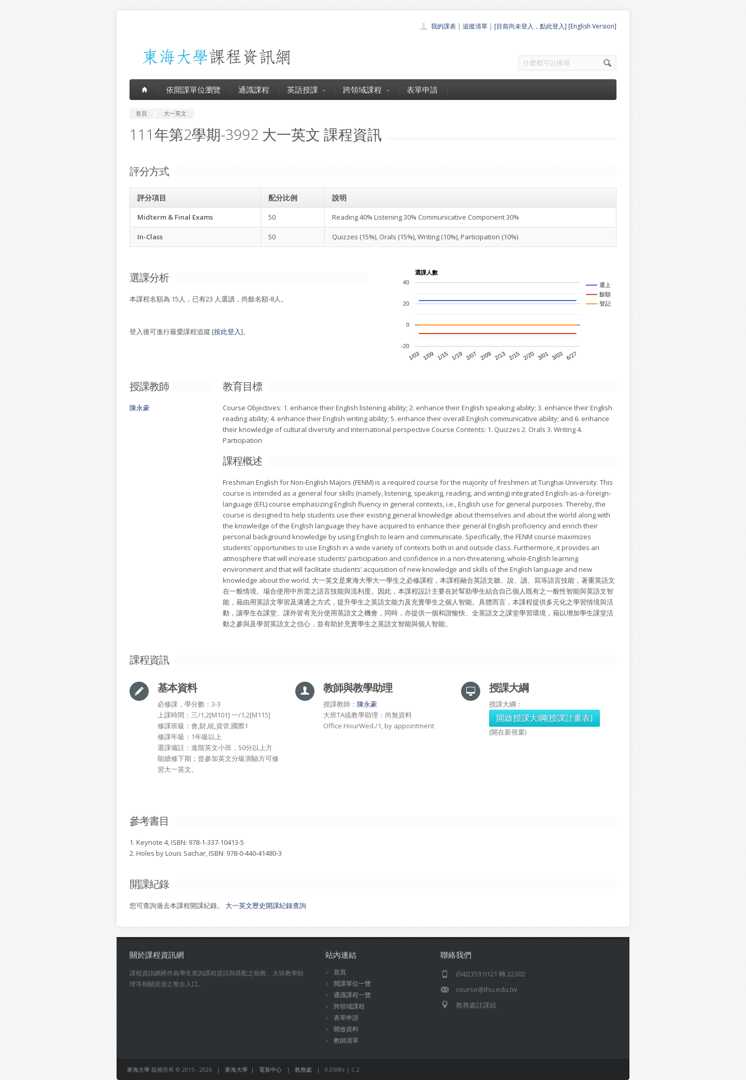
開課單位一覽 (352, 983)
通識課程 (253, 89)
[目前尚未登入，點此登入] (530, 26)
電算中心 (270, 1069)
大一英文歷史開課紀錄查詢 (265, 905)
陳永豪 (140, 407)
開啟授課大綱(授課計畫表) (544, 718)
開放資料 (346, 1029)
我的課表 (443, 26)
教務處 (303, 1069)
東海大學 (138, 1069)
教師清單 (346, 1040)
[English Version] (592, 26)
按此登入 (227, 331)
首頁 (340, 972)
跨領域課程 (366, 89)
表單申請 (422, 89)
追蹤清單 (475, 26)
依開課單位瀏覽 (193, 89)
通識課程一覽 (352, 994)
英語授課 (306, 89)
